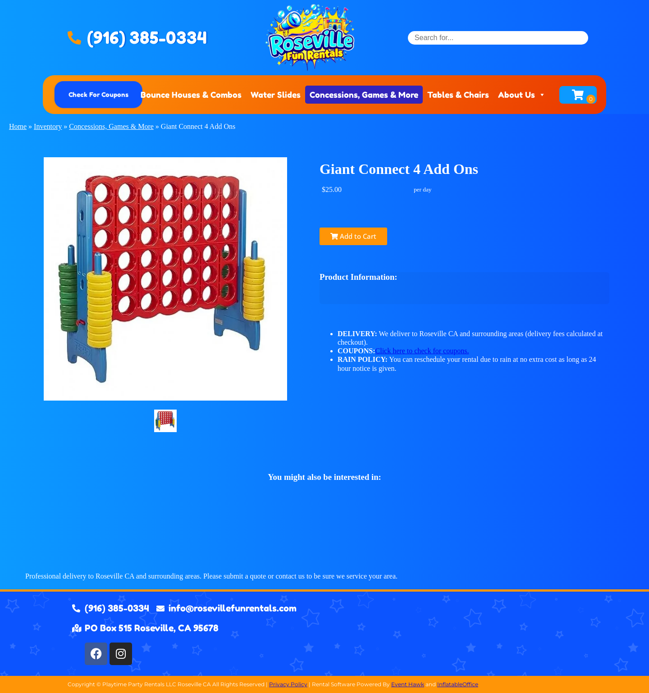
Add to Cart (353, 236)
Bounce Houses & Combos (191, 95)
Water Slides (276, 95)
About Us (522, 95)
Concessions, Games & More (364, 95)
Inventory (48, 126)
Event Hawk (407, 684)
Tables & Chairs (458, 95)
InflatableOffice (457, 684)
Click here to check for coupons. (422, 351)
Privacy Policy (288, 684)
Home (18, 126)
